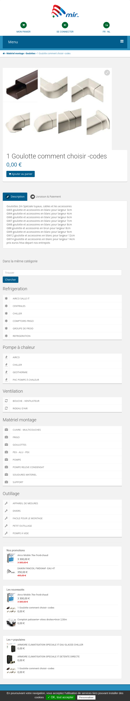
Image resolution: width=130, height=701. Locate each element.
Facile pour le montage (23, 518)
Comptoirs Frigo (18, 321)
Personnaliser (86, 697)
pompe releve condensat (23, 467)
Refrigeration (16, 336)
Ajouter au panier (20, 174)
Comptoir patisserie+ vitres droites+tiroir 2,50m (42, 619)
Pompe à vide (16, 533)
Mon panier (24, 31)
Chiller (12, 313)
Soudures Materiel (20, 474)
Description (15, 196)
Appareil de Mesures (20, 503)
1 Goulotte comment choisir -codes (35, 607)
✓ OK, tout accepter (60, 697)
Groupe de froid (18, 328)
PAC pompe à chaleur (21, 379)
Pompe (12, 459)
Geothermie (15, 372)
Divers (12, 510)
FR (104, 31)
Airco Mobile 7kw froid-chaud (32, 555)
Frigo (11, 437)
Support (13, 482)
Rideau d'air (15, 408)
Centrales (14, 306)
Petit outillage (17, 525)
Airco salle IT (16, 298)
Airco (11, 357)
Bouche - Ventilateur (21, 401)
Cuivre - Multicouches (22, 429)
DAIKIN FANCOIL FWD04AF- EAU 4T (36, 568)
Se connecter (65, 31)
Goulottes (14, 444)
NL (108, 31)
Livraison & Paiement (45, 196)
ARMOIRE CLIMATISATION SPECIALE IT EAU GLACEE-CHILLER (50, 644)
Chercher (10, 279)
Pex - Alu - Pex (16, 452)
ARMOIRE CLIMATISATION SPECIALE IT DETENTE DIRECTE (48, 656)
